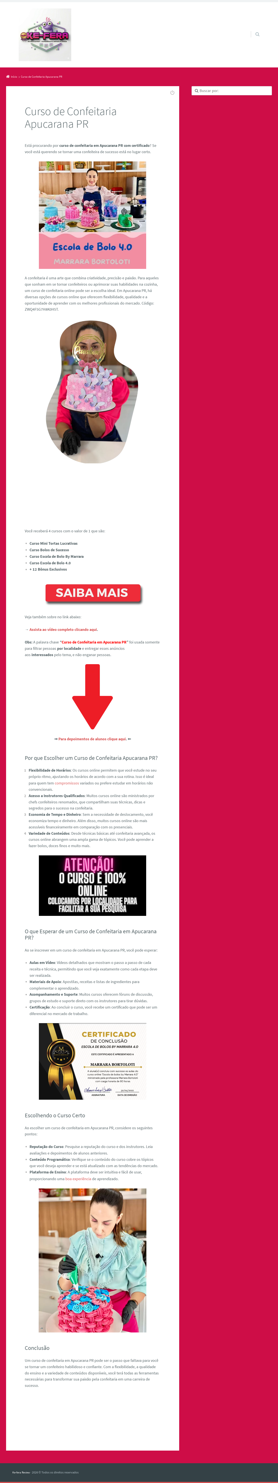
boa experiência (78, 1177)
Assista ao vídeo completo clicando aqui (63, 629)
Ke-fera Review (21, 1471)
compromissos (67, 782)
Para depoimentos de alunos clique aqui (92, 738)
